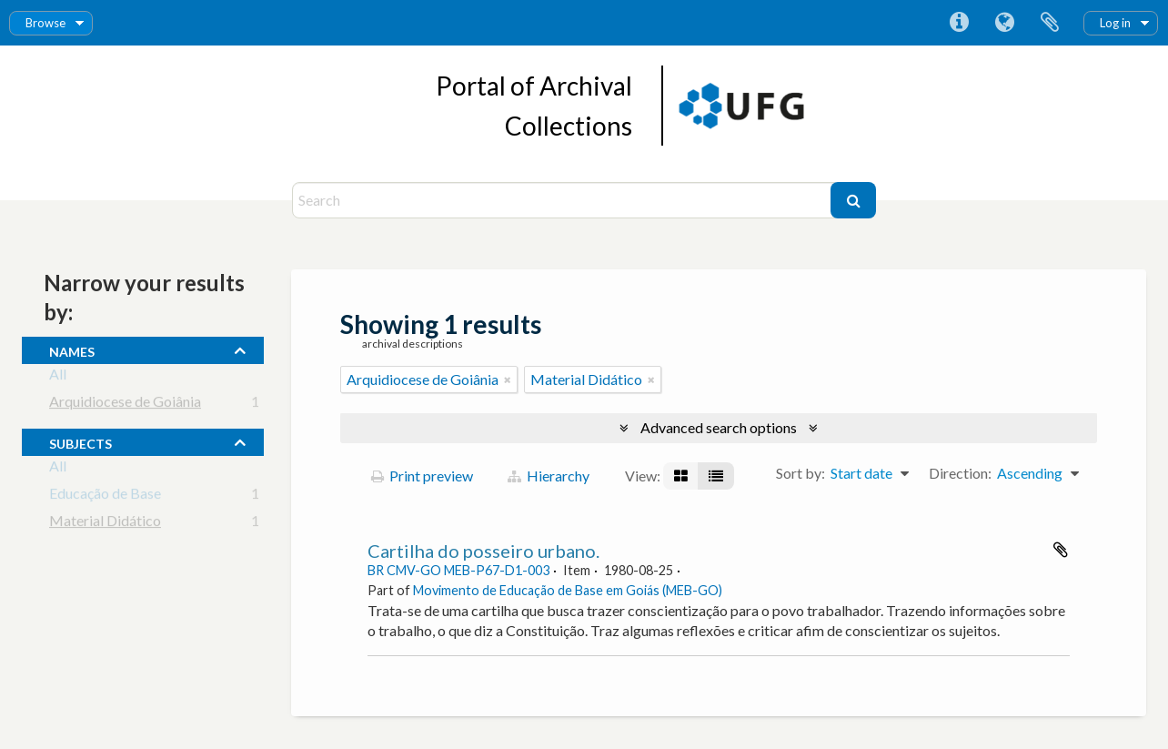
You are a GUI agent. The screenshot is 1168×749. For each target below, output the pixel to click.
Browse (45, 22)
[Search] (563, 200)
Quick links (959, 23)
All (57, 377)
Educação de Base (105, 496)
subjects (80, 441)
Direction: (960, 472)
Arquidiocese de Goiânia (125, 404)
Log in (1115, 22)
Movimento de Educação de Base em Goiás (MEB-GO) (567, 590)
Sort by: (800, 472)
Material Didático (105, 523)
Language (1004, 23)
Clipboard (1049, 23)
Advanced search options (719, 427)
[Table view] (716, 476)
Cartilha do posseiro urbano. (483, 551)
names (72, 349)
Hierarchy (548, 475)
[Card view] (681, 476)
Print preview (422, 475)
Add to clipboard (1061, 550)
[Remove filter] (507, 379)
